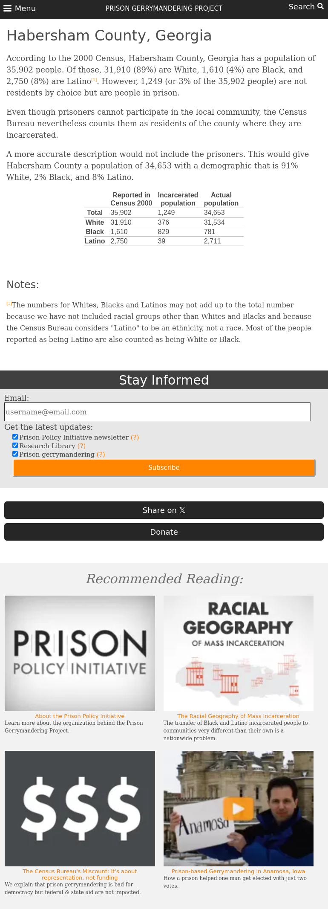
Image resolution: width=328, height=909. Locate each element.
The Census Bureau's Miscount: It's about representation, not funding (80, 874)
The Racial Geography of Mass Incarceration (238, 716)
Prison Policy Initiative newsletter (78, 437)
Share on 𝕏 (164, 510)
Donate (164, 531)
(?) (135, 437)
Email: (16, 398)
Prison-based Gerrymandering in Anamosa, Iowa (238, 871)
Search (306, 6)
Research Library (51, 446)
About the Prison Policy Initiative (79, 716)
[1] (94, 80)
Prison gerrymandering (61, 454)
